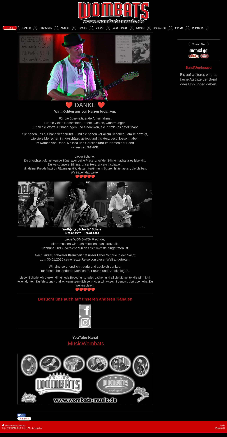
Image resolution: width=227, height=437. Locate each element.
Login (222, 425)
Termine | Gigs (199, 44)
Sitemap (21, 425)
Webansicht (220, 428)
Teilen (21, 415)
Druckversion (9, 425)
